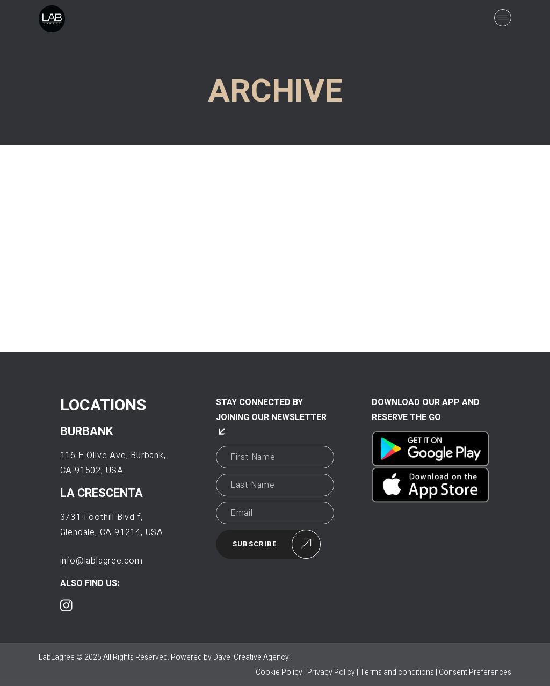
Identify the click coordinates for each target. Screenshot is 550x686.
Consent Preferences (475, 672)
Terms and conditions (397, 672)
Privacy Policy (331, 672)
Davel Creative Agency (251, 657)
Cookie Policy (279, 672)
